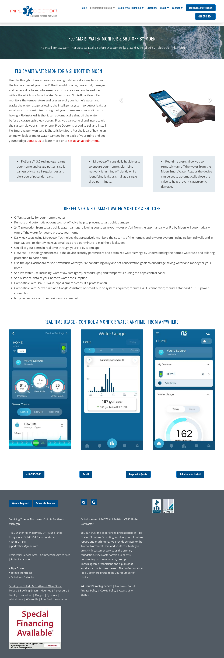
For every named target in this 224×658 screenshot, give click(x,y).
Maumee (46, 590)
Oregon (39, 595)
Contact (177, 8)
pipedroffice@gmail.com (23, 546)
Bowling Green (29, 590)
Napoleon (26, 595)
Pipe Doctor (18, 568)
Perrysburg (60, 590)
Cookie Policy (108, 590)
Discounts (152, 8)
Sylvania (52, 595)
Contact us (33, 140)
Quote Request (20, 503)
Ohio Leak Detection (23, 577)
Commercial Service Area (55, 555)
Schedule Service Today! (200, 8)
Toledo (13, 590)
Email (86, 474)
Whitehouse (16, 599)
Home (84, 8)
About (164, 8)
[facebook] (84, 502)
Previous (121, 100)
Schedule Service (45, 503)
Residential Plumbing (102, 8)
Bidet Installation (21, 559)
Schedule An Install (190, 474)
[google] (94, 502)
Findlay (13, 595)
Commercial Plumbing (131, 8)
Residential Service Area (23, 555)
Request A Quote (138, 474)
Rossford (46, 599)
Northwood (61, 599)
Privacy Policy (89, 590)
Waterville (32, 599)
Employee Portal (125, 586)
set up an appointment (83, 140)
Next (210, 100)
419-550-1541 (205, 16)
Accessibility (126, 590)
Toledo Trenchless (21, 573)
